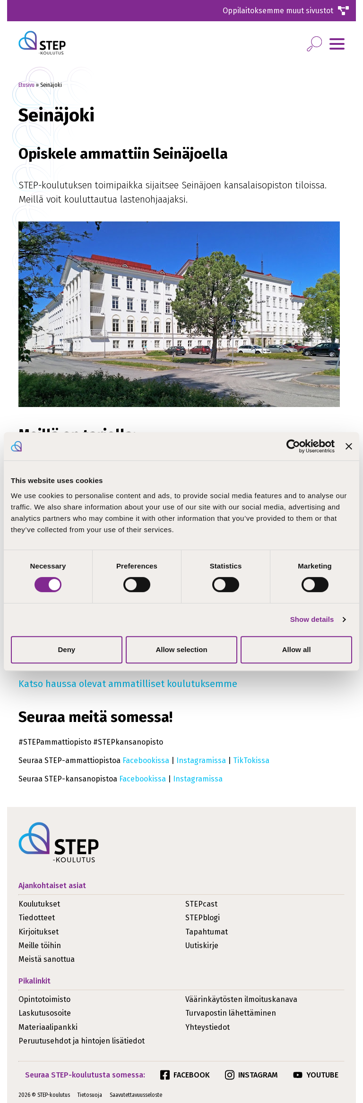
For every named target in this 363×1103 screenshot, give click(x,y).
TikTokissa (251, 760)
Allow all (296, 649)
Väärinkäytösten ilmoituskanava (241, 999)
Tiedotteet (36, 917)
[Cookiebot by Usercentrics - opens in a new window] (293, 446)
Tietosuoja (90, 1095)
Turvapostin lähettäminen (230, 1013)
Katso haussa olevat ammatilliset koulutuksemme (127, 683)
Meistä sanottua (46, 959)
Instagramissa (201, 760)
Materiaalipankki (48, 1027)
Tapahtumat (206, 931)
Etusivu (26, 85)
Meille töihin (39, 945)
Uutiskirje (201, 945)
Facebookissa (145, 760)
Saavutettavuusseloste (136, 1095)
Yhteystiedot (207, 1027)
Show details (312, 619)
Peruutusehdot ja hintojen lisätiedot (81, 1040)
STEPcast (201, 903)
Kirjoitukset (38, 931)
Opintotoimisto (44, 999)
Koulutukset (39, 903)
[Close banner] (349, 446)
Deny (66, 649)
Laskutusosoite (44, 1013)
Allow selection (181, 649)
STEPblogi (202, 917)
